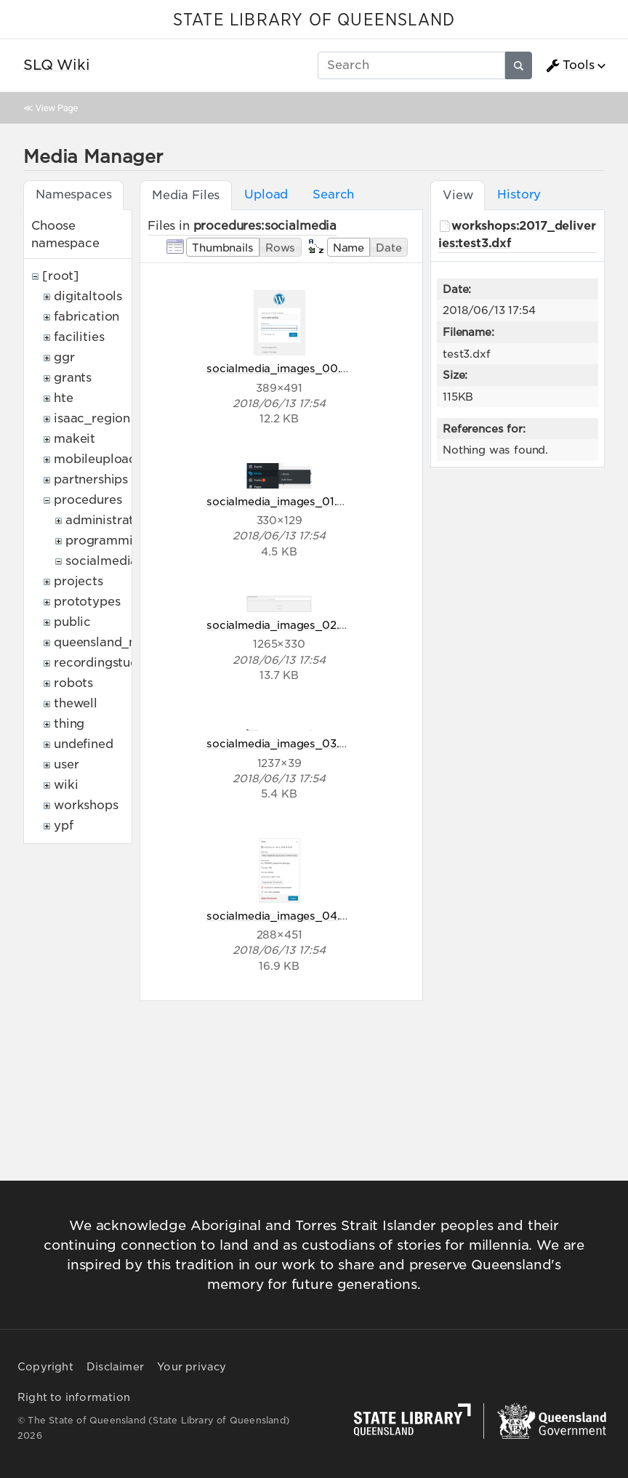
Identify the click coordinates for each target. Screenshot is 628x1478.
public (72, 622)
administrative (108, 520)
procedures (87, 500)
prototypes (87, 602)
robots (73, 683)
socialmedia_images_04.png (283, 915)
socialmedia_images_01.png (282, 501)
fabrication (86, 317)
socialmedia (101, 561)
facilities (79, 337)
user (66, 764)
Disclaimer (115, 1367)
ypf (63, 825)
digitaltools (88, 296)
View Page (57, 108)
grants (73, 378)
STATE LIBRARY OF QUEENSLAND (314, 20)
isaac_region (92, 418)
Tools (570, 65)
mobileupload (95, 459)
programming (106, 540)
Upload (266, 194)
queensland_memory (116, 642)
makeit (74, 439)
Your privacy (191, 1367)
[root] (60, 276)
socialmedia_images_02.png (283, 625)
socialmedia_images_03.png (283, 743)
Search (333, 194)
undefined (83, 744)
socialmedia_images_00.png (283, 368)
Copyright (45, 1367)
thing (69, 724)
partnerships (91, 479)
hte (63, 398)
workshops (86, 805)
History (519, 194)
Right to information (73, 1397)
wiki (66, 785)
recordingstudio (102, 663)
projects (78, 581)
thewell (75, 703)
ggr (64, 357)
